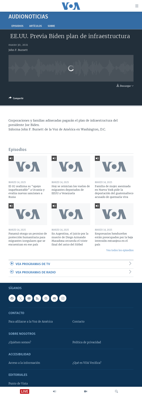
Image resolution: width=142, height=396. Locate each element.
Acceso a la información (24, 363)
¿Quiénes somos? (20, 342)
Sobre (51, 26)
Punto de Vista (18, 383)
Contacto (78, 321)
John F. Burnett (18, 50)
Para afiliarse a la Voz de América (31, 321)
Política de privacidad (86, 342)
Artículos (35, 26)
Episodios (17, 26)
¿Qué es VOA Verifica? (86, 363)
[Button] (16, 98)
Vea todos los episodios (119, 250)
